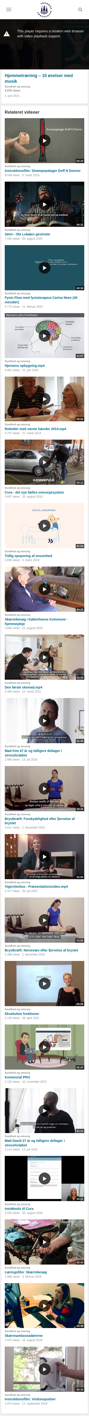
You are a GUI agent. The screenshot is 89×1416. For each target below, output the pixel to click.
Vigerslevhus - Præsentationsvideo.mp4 (36, 886)
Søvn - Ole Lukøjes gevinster (27, 234)
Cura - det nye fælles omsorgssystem (34, 492)
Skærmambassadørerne (24, 1336)
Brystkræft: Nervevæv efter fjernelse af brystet (41, 950)
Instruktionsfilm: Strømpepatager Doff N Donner (43, 171)
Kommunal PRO (17, 1077)
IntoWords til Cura (19, 1209)
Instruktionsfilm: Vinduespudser (30, 1399)
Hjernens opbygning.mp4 (25, 366)
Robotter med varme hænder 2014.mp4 (35, 429)
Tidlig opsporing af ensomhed (28, 556)
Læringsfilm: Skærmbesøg (26, 1272)
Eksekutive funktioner (22, 1014)
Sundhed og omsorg (17, 86)
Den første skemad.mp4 (23, 687)
